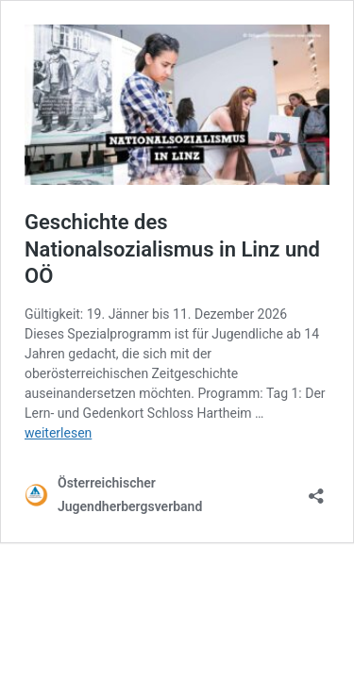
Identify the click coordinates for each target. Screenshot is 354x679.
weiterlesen (58, 432)
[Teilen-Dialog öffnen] (316, 490)
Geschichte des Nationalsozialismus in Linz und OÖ (172, 249)
